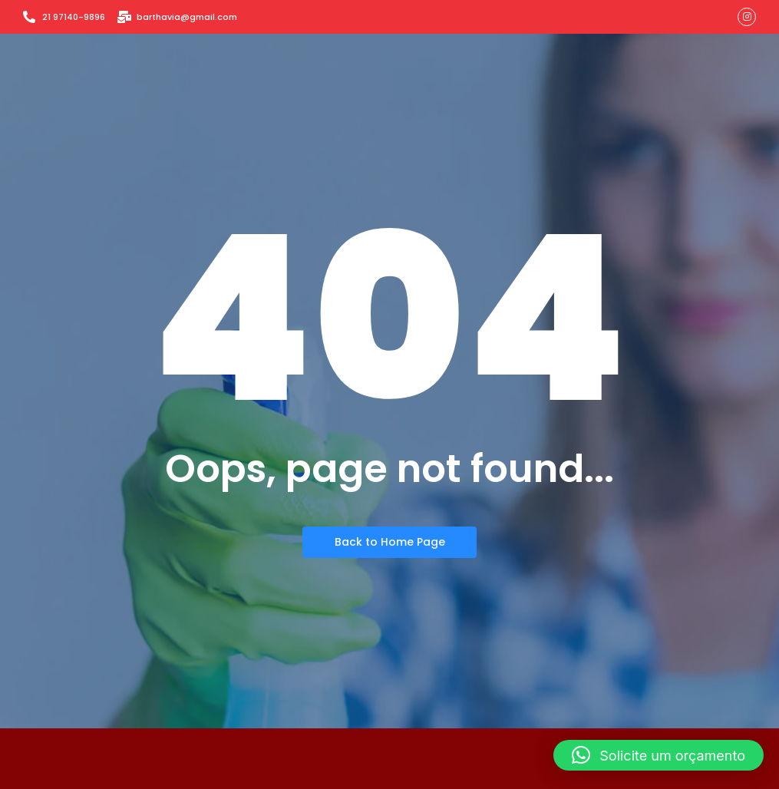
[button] (658, 755)
